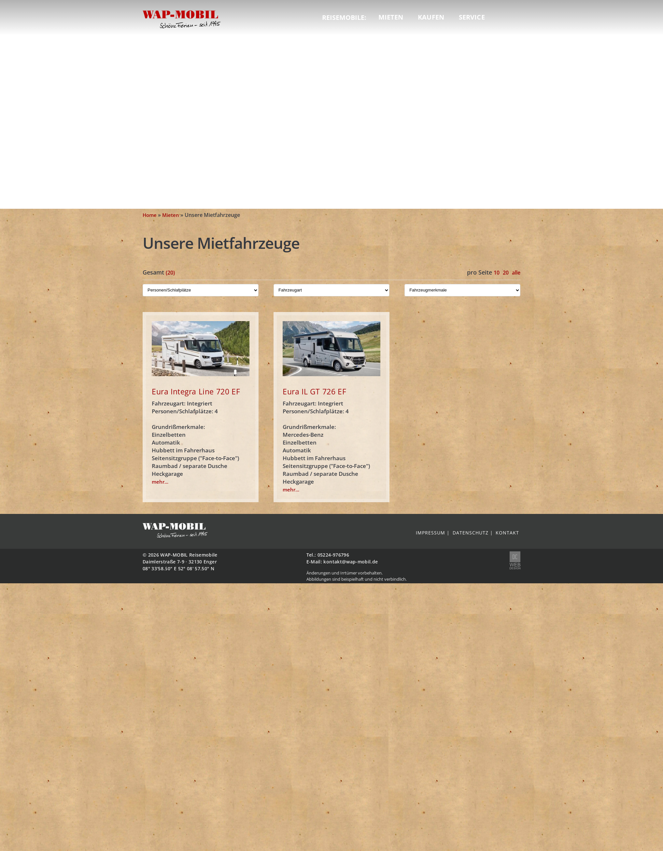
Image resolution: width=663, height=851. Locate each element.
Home (150, 215)
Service (472, 17)
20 (506, 272)
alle (516, 272)
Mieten (390, 17)
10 (497, 272)
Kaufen (431, 17)
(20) (170, 272)
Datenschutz (470, 533)
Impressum (430, 533)
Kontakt (507, 533)
